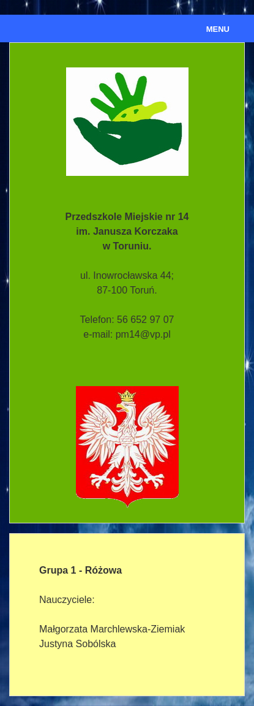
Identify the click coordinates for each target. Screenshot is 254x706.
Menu (218, 29)
